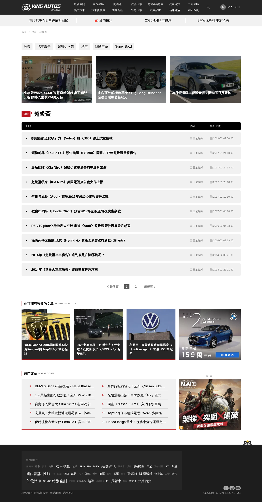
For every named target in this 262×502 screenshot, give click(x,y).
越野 (74, 473)
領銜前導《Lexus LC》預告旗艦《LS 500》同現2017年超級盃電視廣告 (83, 153)
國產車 (121, 466)
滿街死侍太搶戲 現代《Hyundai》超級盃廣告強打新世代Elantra (78, 240)
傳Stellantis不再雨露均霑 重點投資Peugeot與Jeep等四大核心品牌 (46, 349)
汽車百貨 (145, 481)
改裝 (74, 466)
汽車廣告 (44, 46)
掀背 (125, 481)
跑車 (88, 473)
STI (167, 466)
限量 (174, 466)
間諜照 (117, 4)
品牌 (123, 473)
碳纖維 (132, 474)
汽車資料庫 (98, 10)
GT (108, 480)
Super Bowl (123, 46)
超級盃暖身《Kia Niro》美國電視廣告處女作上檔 (67, 182)
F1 (53, 473)
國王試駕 (63, 466)
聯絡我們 (27, 492)
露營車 (116, 481)
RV (89, 466)
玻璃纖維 (145, 474)
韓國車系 (101, 46)
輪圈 (51, 466)
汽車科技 (174, 4)
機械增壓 (138, 466)
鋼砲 (174, 473)
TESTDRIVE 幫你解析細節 (48, 20)
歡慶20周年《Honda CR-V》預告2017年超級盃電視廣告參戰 (76, 211)
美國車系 (81, 481)
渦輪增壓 (158, 466)
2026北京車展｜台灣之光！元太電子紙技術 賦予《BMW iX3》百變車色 (98, 349)
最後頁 (148, 286)
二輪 (167, 473)
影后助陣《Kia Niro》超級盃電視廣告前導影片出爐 (68, 167)
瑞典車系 (100, 481)
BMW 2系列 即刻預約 (213, 20)
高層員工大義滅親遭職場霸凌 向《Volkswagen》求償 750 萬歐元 (151, 349)
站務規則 (68, 492)
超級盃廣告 (66, 46)
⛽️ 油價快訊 (104, 20)
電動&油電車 (155, 4)
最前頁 (114, 286)
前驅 (102, 473)
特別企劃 (193, 10)
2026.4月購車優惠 (158, 20)
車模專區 (98, 4)
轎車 (95, 473)
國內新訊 (117, 10)
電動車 (71, 481)
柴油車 (133, 480)
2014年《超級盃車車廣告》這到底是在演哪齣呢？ (67, 255)
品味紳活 (174, 10)
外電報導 (136, 10)
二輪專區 (193, 4)
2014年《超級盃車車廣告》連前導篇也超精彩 (64, 269)
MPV (96, 466)
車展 (149, 466)
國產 (59, 473)
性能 (46, 474)
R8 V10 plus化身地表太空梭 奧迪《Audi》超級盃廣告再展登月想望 (81, 226)
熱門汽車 (79, 10)
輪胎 (37, 466)
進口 (66, 473)
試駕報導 (136, 4)
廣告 (27, 46)
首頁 (24, 31)
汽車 (84, 46)
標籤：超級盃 (39, 31)
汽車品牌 (155, 10)
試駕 (129, 466)
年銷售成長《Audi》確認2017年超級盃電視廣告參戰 (69, 197)
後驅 (109, 473)
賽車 (44, 466)
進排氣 (158, 473)
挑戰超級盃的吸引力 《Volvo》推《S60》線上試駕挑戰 (72, 138)
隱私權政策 (41, 492)
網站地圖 (55, 492)
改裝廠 (47, 480)
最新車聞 (79, 4)
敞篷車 (29, 466)
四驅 (116, 473)
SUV (82, 466)
